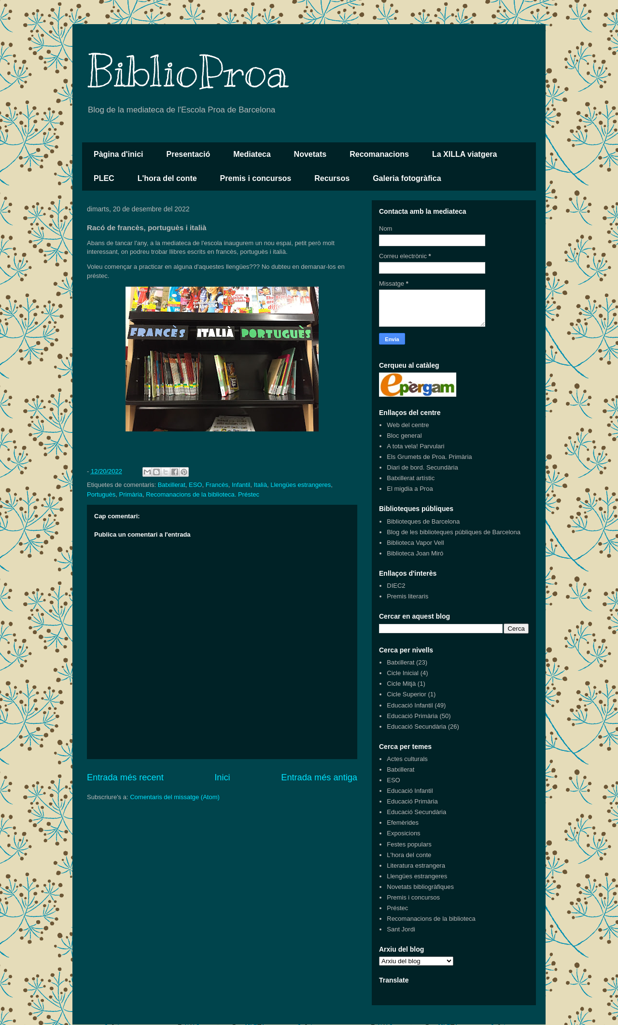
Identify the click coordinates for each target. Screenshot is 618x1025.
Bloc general (404, 435)
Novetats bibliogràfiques (420, 886)
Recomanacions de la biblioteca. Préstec (202, 494)
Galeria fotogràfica (407, 178)
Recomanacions (379, 154)
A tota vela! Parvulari (415, 446)
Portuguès (101, 494)
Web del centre (408, 425)
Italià (260, 484)
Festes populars (409, 844)
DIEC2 (396, 585)
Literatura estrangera (416, 865)
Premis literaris (407, 596)
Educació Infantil (410, 705)
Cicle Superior (406, 694)
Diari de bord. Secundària (422, 467)
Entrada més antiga (319, 777)
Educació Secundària (416, 726)
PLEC (104, 178)
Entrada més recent (125, 777)
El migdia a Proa (410, 488)
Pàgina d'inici (118, 154)
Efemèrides (403, 822)
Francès (217, 484)
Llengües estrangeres (300, 484)
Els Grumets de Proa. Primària (429, 456)
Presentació (189, 154)
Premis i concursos (256, 178)
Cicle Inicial (403, 673)
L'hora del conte (167, 178)
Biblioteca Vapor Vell (415, 542)
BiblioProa (188, 72)
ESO (195, 484)
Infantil (241, 484)
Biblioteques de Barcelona (423, 521)
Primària (130, 494)
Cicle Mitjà (401, 683)
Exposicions (403, 833)
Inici (222, 777)
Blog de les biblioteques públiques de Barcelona (453, 532)
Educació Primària (412, 716)
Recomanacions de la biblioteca (431, 918)
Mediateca (251, 154)
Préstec (397, 908)
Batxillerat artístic (411, 478)
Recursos (332, 178)
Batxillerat (171, 484)
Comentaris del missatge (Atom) (175, 797)
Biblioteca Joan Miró (415, 553)
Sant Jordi (401, 929)
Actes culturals (407, 758)
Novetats (310, 154)
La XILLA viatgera (464, 154)
